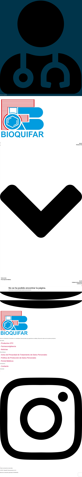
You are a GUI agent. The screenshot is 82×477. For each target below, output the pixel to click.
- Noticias (4, 349)
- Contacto (4, 366)
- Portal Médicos (6, 361)
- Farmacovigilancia (8, 346)
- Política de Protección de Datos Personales (18, 358)
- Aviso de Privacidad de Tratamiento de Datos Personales (23, 355)
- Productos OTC (6, 343)
